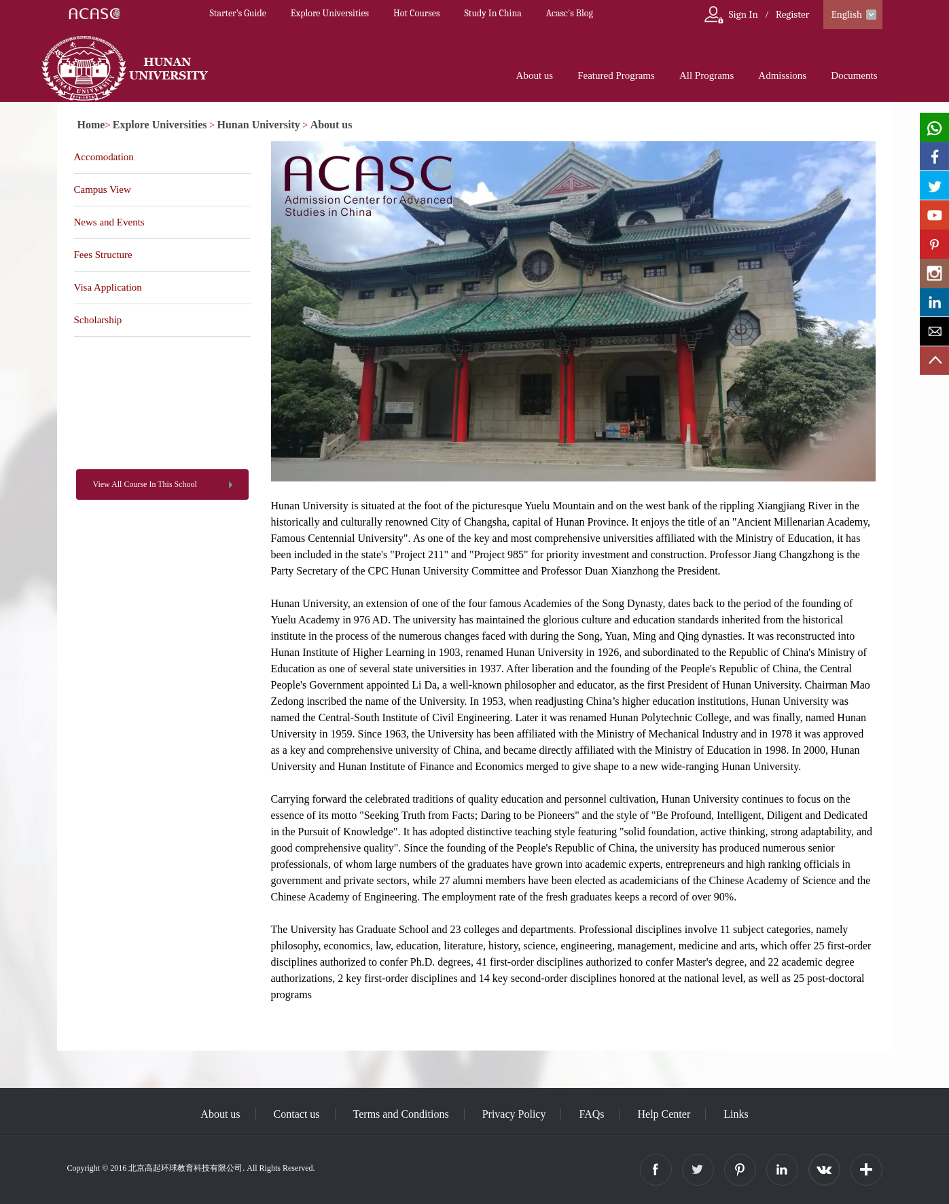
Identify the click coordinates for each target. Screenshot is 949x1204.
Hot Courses (416, 13)
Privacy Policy (514, 1114)
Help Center (663, 1114)
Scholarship (98, 319)
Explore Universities (330, 13)
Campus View (102, 189)
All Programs (706, 75)
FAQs (591, 1114)
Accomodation (104, 156)
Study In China (492, 13)
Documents (854, 75)
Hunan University (258, 124)
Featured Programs (616, 75)
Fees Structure (103, 254)
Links (735, 1114)
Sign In (743, 14)
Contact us (297, 1114)
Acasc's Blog (569, 13)
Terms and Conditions (401, 1114)
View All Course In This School (145, 484)
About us (535, 75)
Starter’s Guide (238, 13)
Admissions (782, 75)
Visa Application (108, 287)
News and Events (109, 222)
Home (91, 124)
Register (793, 14)
